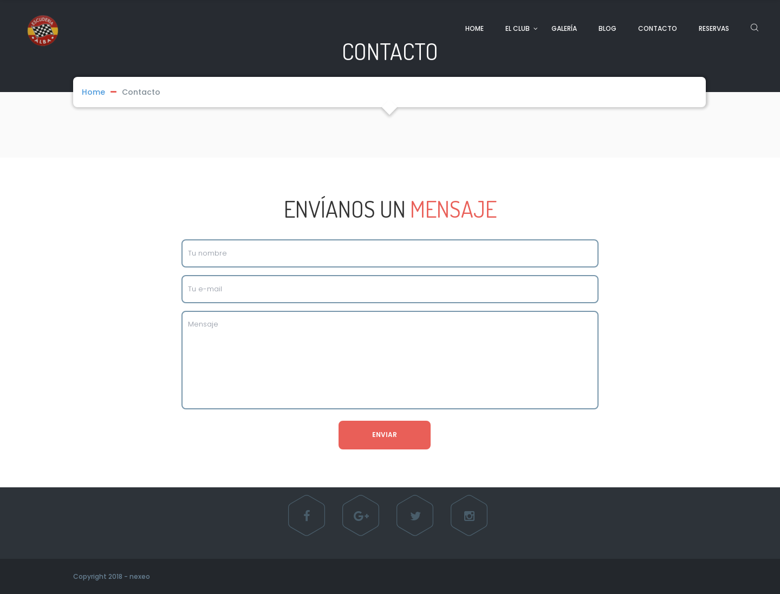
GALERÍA (564, 28)
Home (93, 92)
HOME (474, 28)
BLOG (607, 28)
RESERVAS (714, 28)
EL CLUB (517, 28)
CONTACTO (657, 28)
